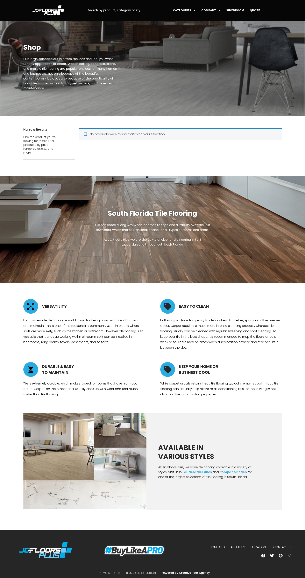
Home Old (217, 547)
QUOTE (255, 10)
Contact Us (282, 547)
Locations (259, 547)
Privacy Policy (109, 573)
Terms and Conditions (141, 573)
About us (238, 547)
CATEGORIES (184, 10)
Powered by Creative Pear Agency (185, 573)
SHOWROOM (235, 10)
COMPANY (211, 10)
